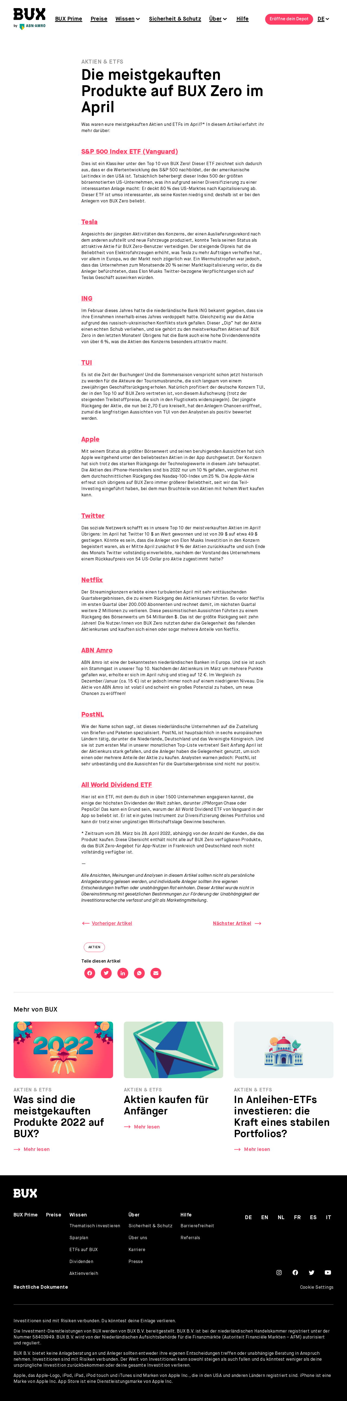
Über (215, 19)
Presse (135, 1262)
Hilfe (242, 19)
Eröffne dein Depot (289, 19)
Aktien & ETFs (102, 62)
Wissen (124, 19)
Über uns (137, 1238)
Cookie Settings (316, 1287)
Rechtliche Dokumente (41, 1287)
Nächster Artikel (232, 923)
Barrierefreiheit (197, 1226)
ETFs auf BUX (83, 1250)
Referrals (190, 1238)
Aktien (96, 949)
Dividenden (81, 1262)
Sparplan (78, 1238)
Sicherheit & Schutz (175, 19)
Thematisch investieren (94, 1226)
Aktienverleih (83, 1274)
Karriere (136, 1250)
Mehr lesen (37, 1153)
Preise (99, 19)
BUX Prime (68, 19)
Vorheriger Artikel (112, 923)
